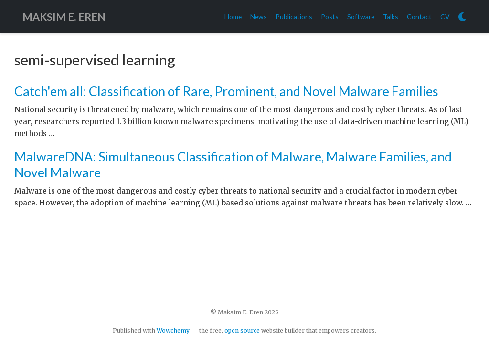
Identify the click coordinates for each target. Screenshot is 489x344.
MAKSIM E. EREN (64, 17)
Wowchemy (173, 330)
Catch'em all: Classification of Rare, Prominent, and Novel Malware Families (226, 91)
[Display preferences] (462, 16)
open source (242, 330)
